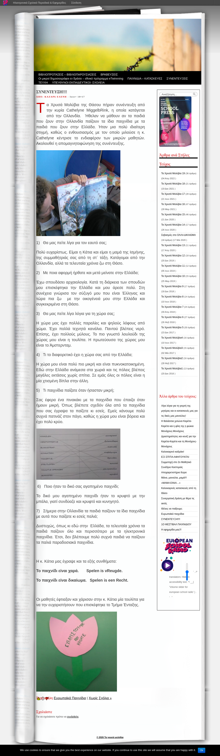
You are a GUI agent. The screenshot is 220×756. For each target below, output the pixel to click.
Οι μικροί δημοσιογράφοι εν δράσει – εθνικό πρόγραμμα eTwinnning (80, 78)
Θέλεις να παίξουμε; (172, 508)
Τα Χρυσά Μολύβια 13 (173, 245)
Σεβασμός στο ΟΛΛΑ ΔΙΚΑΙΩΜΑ (178, 235)
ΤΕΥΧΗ (43, 82)
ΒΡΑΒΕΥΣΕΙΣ (109, 74)
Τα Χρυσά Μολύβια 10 (173, 276)
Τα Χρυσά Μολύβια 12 (173, 255)
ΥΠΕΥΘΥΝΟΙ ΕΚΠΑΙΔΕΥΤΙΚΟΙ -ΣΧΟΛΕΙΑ (78, 82)
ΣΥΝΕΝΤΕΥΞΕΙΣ (177, 78)
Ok (201, 750)
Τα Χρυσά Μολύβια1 (172, 368)
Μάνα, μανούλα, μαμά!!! (174, 477)
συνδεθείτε (72, 716)
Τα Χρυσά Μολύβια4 (172, 337)
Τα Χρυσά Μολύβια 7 (172, 307)
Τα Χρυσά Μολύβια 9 (172, 286)
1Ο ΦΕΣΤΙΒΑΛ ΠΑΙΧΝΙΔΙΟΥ (176, 524)
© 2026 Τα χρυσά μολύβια (110, 737)
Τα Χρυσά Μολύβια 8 (172, 296)
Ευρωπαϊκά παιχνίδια (172, 514)
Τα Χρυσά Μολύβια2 (172, 358)
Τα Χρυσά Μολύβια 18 (173, 183)
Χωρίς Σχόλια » (100, 698)
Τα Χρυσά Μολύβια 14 (173, 224)
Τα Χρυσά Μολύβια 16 (173, 204)
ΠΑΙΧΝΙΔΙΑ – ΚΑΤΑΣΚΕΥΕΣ (144, 78)
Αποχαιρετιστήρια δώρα (174, 472)
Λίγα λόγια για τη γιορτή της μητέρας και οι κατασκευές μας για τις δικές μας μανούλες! (179, 410)
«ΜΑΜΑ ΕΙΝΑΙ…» (170, 483)
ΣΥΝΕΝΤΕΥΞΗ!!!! (170, 519)
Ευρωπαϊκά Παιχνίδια (70, 698)
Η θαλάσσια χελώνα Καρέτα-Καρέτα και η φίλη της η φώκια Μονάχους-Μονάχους (177, 426)
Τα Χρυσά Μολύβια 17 (173, 194)
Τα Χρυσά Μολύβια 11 (173, 265)
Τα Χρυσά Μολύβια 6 (172, 317)
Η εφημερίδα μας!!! (171, 529)
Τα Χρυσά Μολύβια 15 (173, 214)
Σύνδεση (76, 2)
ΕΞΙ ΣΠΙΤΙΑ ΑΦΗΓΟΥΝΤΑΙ (175, 457)
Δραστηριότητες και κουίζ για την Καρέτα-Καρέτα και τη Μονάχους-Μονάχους (179, 441)
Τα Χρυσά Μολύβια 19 (173, 173)
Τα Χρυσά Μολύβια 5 (172, 327)
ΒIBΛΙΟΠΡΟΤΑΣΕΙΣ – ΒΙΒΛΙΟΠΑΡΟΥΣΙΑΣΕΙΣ (67, 74)
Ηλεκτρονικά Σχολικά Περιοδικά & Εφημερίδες (39, 2)
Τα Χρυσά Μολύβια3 (172, 348)
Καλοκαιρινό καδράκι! (172, 451)
